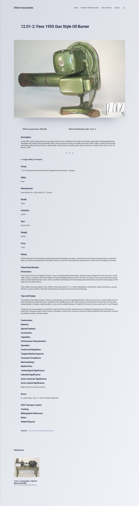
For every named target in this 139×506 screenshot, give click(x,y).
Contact (117, 8)
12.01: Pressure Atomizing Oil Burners (41, 431)
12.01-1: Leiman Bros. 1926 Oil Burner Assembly (25, 482)
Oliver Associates (23, 8)
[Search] (124, 8)
